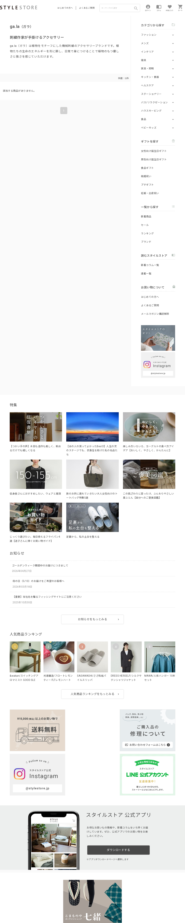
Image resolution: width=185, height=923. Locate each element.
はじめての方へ (65, 8)
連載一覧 (146, 273)
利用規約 (4, 909)
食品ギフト (147, 168)
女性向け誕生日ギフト (154, 151)
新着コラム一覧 (150, 265)
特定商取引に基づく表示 (98, 909)
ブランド (146, 241)
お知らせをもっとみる (92, 619)
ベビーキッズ (148, 127)
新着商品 (146, 216)
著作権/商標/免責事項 (12, 914)
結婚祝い (146, 176)
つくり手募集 (67, 901)
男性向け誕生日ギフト (154, 159)
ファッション (148, 34)
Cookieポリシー (76, 909)
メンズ (145, 43)
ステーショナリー (151, 94)
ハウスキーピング (151, 110)
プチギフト (147, 184)
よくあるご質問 (87, 8)
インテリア (147, 51)
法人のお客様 (49, 901)
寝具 (143, 60)
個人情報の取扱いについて (52, 909)
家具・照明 (147, 68)
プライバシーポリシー (22, 909)
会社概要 (117, 909)
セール (145, 225)
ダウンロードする (118, 793)
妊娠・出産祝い (150, 193)
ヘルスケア (147, 85)
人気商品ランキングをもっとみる (92, 694)
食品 (143, 119)
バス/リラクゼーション (154, 102)
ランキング (147, 233)
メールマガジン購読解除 (155, 313)
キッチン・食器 (150, 77)
